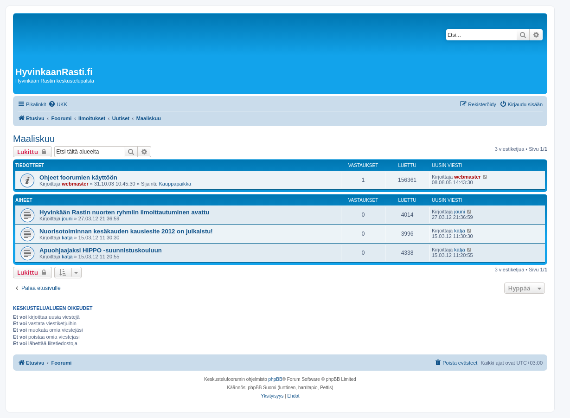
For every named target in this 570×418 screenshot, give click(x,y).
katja (67, 237)
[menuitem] (57, 104)
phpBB (275, 379)
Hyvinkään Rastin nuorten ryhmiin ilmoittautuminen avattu (124, 212)
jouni (67, 218)
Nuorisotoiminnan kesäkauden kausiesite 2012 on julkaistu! (126, 231)
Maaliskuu (34, 139)
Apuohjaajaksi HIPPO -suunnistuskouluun (100, 250)
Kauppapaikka (175, 183)
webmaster (75, 183)
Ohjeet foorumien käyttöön (78, 177)
